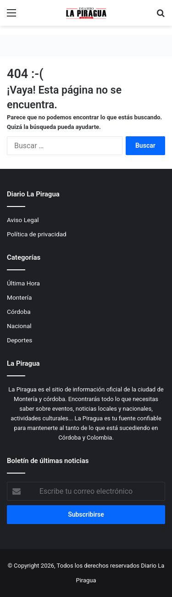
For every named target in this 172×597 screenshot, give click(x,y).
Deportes (19, 340)
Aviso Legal (23, 219)
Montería (19, 297)
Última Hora (23, 283)
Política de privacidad (37, 234)
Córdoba (19, 311)
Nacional (19, 325)
